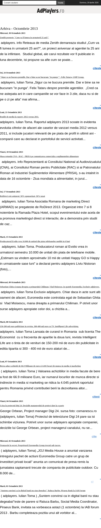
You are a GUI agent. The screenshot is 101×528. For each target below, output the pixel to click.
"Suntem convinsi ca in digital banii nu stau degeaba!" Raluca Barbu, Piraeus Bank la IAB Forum (42, 490)
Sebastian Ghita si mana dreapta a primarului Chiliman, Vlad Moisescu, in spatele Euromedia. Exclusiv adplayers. (49, 287)
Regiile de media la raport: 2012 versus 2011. (19, 117)
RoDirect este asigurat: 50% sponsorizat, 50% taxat (22, 196)
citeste (96, 436)
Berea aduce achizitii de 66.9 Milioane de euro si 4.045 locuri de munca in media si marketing (40, 366)
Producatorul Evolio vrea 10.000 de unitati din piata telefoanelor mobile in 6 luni (35, 241)
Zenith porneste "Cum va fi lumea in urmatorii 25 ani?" (24, 37)
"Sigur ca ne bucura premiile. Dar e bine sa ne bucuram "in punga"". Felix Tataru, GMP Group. (42, 77)
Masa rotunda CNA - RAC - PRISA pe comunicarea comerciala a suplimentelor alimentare (39, 156)
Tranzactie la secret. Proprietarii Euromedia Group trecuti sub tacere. (30, 445)
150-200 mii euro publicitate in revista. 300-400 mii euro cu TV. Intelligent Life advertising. (39, 326)
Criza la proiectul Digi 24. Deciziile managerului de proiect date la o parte (32, 405)
